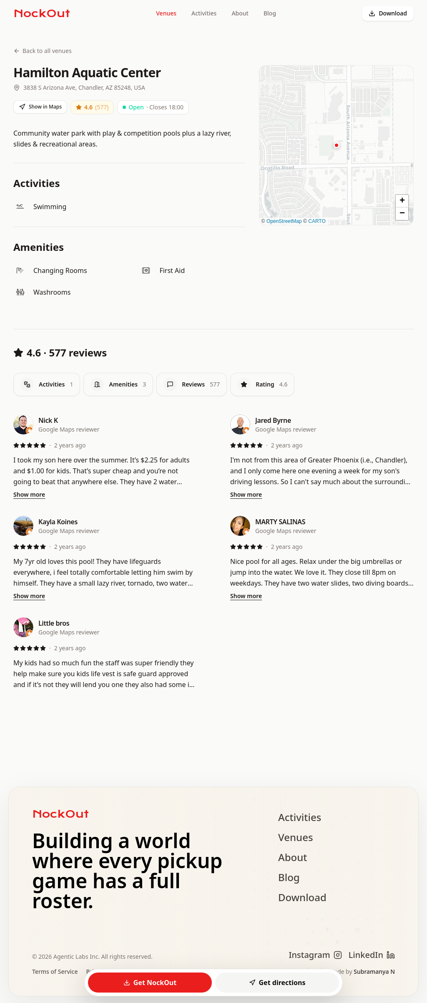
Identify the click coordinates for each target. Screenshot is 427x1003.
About (240, 13)
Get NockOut (149, 982)
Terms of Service (55, 971)
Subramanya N (374, 971)
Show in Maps (40, 106)
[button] (336, 145)
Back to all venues (42, 51)
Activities (203, 13)
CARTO (317, 221)
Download (388, 13)
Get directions (277, 982)
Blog (270, 13)
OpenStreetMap (284, 221)
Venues (166, 13)
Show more (29, 494)
